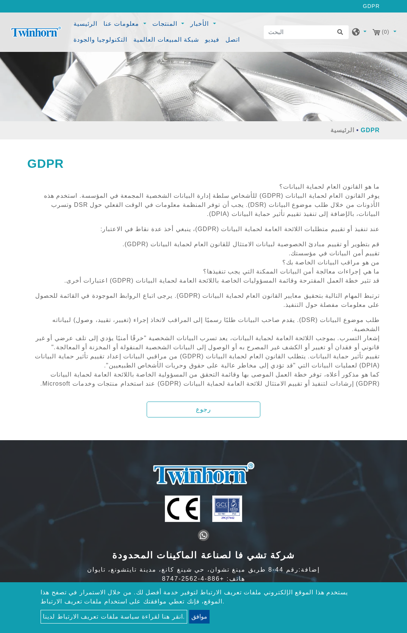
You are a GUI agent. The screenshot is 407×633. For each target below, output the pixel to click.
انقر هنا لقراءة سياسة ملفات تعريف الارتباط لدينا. (114, 616)
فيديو (212, 39)
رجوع (203, 409)
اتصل (232, 39)
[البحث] (306, 32)
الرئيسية (86, 23)
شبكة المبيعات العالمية (166, 39)
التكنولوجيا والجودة (100, 39)
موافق (199, 616)
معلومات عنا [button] (122, 23)
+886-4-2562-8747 (193, 578)
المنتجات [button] (165, 23)
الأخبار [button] (200, 23)
